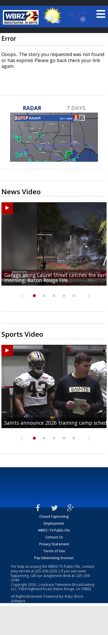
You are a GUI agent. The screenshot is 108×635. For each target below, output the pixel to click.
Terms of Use (54, 551)
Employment (54, 523)
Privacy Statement (54, 544)
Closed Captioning (54, 516)
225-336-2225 (46, 571)
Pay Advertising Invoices (54, 557)
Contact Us (54, 537)
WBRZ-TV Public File (54, 530)
